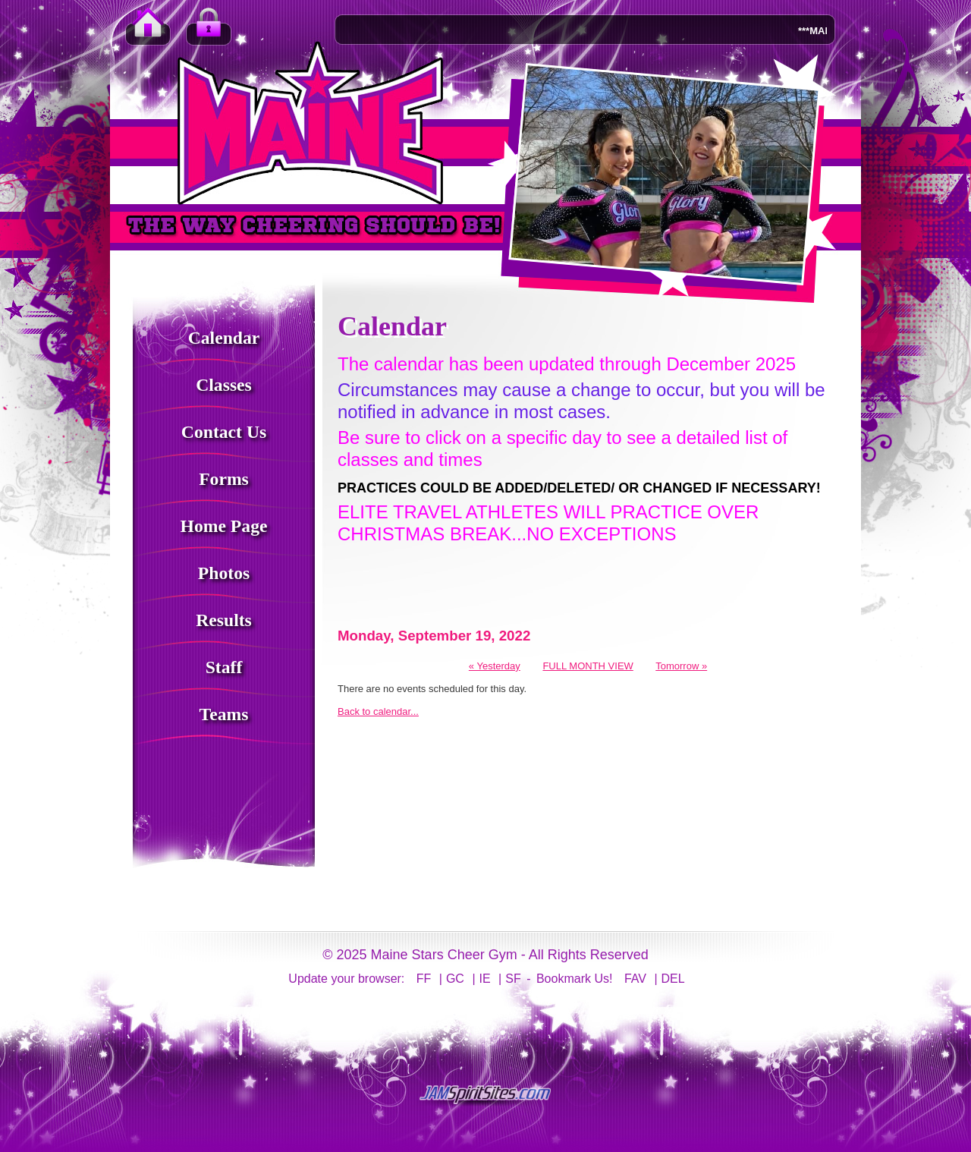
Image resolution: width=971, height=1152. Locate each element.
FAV (635, 978)
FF (424, 978)
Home (148, 30)
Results (224, 620)
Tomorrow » (681, 666)
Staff (224, 667)
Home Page (224, 526)
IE (485, 978)
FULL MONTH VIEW (587, 666)
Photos (224, 573)
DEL (673, 978)
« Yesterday (494, 666)
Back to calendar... (378, 711)
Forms (224, 479)
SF (512, 978)
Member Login (208, 30)
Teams (224, 714)
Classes (224, 385)
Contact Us (223, 432)
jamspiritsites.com (485, 1095)
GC (455, 978)
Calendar (224, 338)
